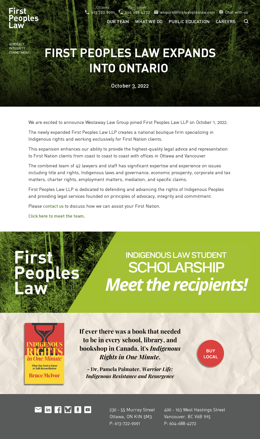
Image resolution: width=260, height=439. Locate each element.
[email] (38, 410)
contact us (53, 206)
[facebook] (58, 410)
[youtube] (87, 410)
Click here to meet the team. (57, 216)
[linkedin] (48, 410)
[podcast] (77, 410)
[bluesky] (67, 410)
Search (246, 21)
